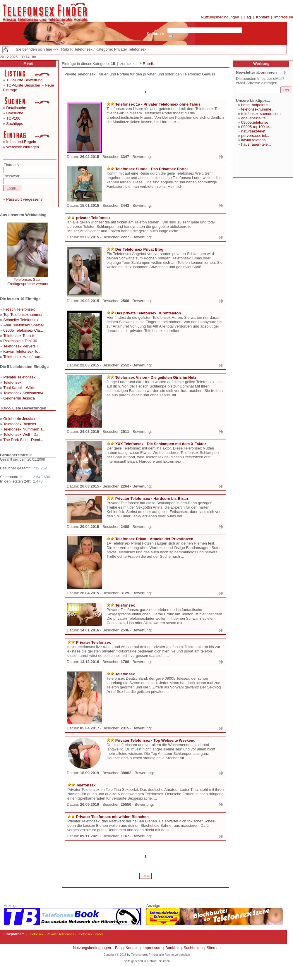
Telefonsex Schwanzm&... (25, 393)
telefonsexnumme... (257, 109)
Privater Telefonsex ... (21, 377)
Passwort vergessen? (24, 199)
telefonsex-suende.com (260, 113)
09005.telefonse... (256, 122)
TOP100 (13, 118)
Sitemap (214, 948)
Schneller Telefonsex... (22, 320)
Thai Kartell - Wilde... (21, 387)
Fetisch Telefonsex (19, 309)
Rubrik (148, 63)
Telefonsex (12, 382)
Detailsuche (16, 108)
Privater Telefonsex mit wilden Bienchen (112, 817)
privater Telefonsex (93, 218)
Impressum (283, 17)
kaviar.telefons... (255, 140)
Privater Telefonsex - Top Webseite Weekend (155, 740)
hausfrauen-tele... (256, 144)
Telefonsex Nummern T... (24, 429)
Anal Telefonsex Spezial (23, 325)
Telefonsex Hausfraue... (23, 356)
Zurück (145, 876)
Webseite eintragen (22, 147)
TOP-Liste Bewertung (24, 80)
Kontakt (262, 17)
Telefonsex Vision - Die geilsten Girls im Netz (155, 377)
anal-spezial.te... (255, 118)
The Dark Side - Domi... (23, 440)
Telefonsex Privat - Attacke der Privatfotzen (154, 539)
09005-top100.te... (256, 127)
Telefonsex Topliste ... (21, 335)
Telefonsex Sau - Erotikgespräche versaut (27, 281)
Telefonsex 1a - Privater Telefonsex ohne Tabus (158, 104)
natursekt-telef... (254, 131)
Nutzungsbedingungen (220, 17)
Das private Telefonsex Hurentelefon (148, 313)
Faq (247, 17)
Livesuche (14, 113)
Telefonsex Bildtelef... (21, 424)
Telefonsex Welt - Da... (22, 434)
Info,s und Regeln (21, 142)
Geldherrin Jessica (19, 398)
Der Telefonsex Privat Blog (139, 249)
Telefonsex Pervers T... (22, 346)
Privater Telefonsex (93, 642)
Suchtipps (14, 123)
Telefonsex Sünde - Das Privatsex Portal (151, 169)
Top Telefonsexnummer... (24, 314)
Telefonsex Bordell (90, 934)
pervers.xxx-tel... (255, 135)
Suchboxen (193, 948)
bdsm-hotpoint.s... (256, 105)
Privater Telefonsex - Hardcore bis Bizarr (152, 498)
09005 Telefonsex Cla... (23, 330)
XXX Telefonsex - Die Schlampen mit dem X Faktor (160, 444)
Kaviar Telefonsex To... (22, 351)
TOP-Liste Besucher (23, 85)
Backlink (172, 948)
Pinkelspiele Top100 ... (22, 341)
